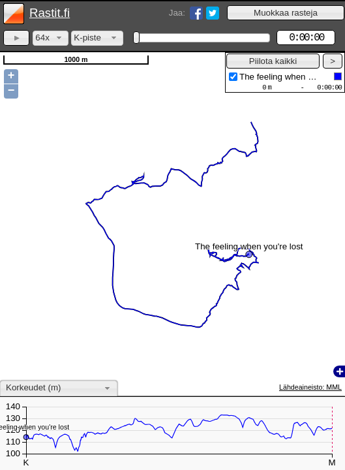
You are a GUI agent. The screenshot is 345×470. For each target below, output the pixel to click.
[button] (285, 12)
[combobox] (50, 38)
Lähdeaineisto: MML (310, 387)
